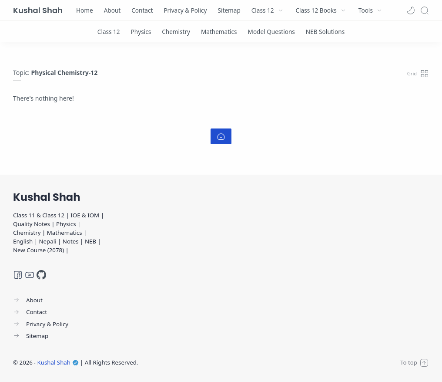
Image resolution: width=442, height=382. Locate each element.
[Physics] (141, 31)
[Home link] (221, 136)
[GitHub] (41, 275)
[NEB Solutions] (325, 31)
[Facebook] (18, 275)
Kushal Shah (38, 10)
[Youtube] (29, 275)
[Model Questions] (271, 31)
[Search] (424, 10)
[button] (410, 10)
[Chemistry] (176, 31)
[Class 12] (108, 31)
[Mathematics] (219, 31)
